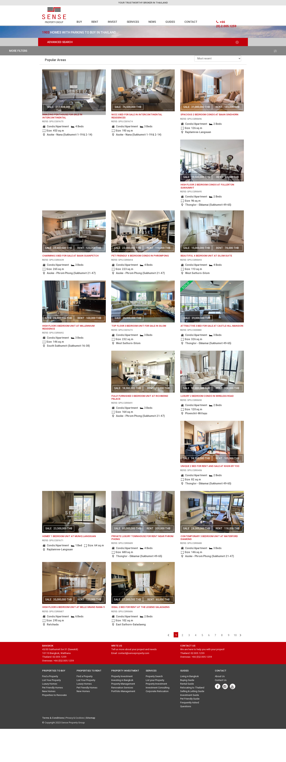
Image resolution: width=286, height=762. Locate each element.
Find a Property (50, 676)
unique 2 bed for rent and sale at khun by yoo (210, 466)
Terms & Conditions (53, 717)
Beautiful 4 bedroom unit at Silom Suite (206, 255)
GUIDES (170, 21)
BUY (79, 21)
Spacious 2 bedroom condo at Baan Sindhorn (209, 114)
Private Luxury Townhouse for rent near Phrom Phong (142, 538)
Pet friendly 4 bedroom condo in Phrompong (140, 255)
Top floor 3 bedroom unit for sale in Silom (138, 325)
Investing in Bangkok (122, 680)
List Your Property (51, 680)
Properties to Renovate (54, 695)
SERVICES (133, 21)
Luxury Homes (49, 683)
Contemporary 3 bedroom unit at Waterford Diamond (209, 538)
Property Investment (122, 676)
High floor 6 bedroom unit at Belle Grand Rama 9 (73, 607)
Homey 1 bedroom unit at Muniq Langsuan (69, 536)
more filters (143, 51)
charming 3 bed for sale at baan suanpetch (70, 255)
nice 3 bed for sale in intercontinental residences (136, 116)
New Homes (48, 691)
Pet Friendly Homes (52, 687)
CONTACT (190, 21)
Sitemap (90, 717)
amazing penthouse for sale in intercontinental (62, 116)
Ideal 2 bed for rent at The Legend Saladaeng (140, 607)
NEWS (152, 21)
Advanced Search (143, 42)
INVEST (112, 21)
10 (235, 635)
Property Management (123, 683)
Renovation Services (122, 687)
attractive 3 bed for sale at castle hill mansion (212, 325)
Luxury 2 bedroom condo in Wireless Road (207, 395)
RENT (94, 21)
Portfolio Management (123, 691)
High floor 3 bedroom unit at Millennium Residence (68, 327)
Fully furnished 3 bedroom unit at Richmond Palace (139, 397)
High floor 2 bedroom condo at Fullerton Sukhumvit (207, 186)
